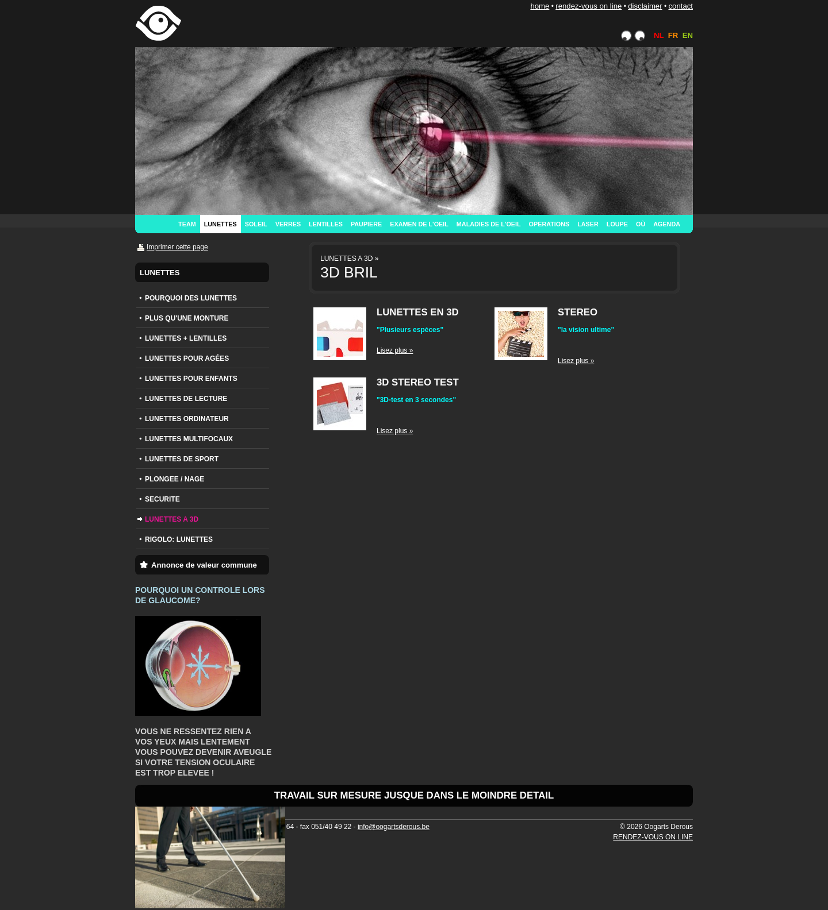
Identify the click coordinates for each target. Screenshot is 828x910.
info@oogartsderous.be (394, 827)
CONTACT (680, 6)
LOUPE (617, 224)
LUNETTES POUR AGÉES (187, 358)
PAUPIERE (366, 224)
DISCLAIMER (645, 6)
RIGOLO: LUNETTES (179, 539)
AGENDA (666, 224)
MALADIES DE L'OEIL (489, 224)
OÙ (640, 224)
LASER (588, 224)
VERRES (288, 224)
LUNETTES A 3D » (349, 259)
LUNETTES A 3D (171, 519)
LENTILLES (326, 224)
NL (659, 35)
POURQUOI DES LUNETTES (191, 298)
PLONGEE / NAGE (174, 479)
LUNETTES (220, 224)
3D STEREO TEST (418, 382)
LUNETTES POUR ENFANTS (191, 379)
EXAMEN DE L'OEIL (419, 224)
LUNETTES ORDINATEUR (187, 419)
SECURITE (162, 499)
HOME (539, 6)
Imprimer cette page (177, 247)
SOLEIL (256, 224)
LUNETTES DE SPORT (181, 459)
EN (688, 35)
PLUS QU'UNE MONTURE (187, 318)
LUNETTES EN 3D (418, 312)
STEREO (577, 312)
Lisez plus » (395, 350)
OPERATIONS (549, 224)
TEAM (187, 224)
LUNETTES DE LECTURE (186, 399)
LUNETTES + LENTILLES (186, 338)
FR (673, 35)
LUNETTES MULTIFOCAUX (189, 439)
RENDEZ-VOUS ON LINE (588, 6)
